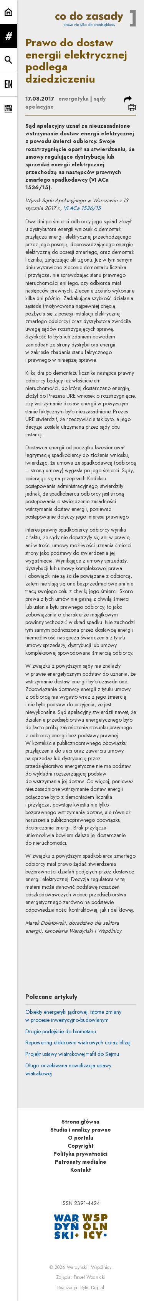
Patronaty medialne (80, 1162)
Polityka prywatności (80, 1154)
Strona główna (80, 1121)
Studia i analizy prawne (80, 1129)
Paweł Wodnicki (89, 1277)
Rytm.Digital (92, 1287)
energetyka (73, 98)
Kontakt (80, 1170)
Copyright (81, 1146)
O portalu (80, 1138)
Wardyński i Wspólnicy (89, 1267)
